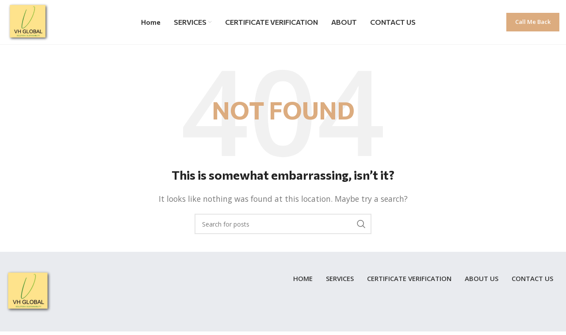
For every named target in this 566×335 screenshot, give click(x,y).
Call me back (533, 22)
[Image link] (29, 291)
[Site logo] (28, 21)
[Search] (283, 224)
